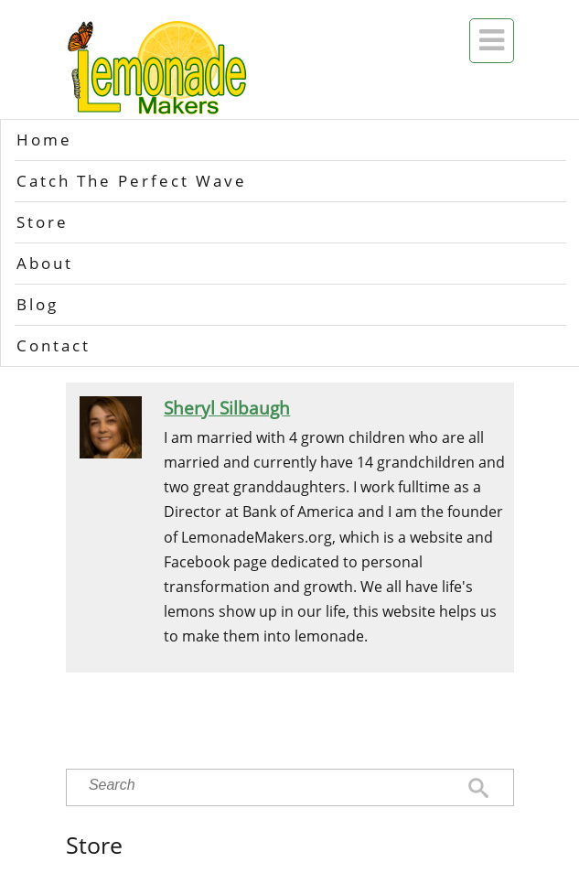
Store (42, 221)
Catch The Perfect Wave (131, 180)
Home (44, 139)
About (44, 263)
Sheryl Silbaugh (227, 407)
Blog (37, 304)
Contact (53, 345)
